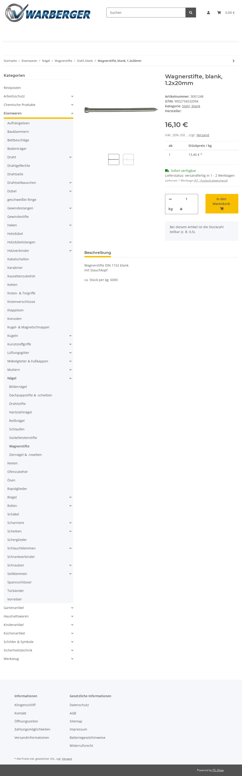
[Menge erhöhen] (181, 209)
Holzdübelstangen (21, 242)
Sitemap (76, 721)
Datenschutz (79, 705)
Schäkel (13, 514)
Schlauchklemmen (21, 548)
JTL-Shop (218, 770)
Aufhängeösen (18, 123)
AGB (73, 713)
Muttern (13, 369)
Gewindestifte (18, 216)
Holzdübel (15, 233)
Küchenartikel (14, 633)
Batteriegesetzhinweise (87, 737)
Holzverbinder (18, 250)
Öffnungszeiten (26, 721)
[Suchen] (146, 12)
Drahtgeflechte (18, 165)
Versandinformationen (31, 737)
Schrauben (15, 565)
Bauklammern (18, 131)
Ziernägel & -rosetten (25, 454)
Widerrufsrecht (81, 745)
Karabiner (15, 267)
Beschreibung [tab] (97, 252)
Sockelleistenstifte (23, 437)
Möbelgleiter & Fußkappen (27, 361)
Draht (11, 157)
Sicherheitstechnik (18, 650)
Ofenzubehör (17, 471)
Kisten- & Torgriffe (21, 293)
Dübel (12, 191)
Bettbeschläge (18, 140)
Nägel (11, 378)
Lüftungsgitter (18, 352)
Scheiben (14, 531)
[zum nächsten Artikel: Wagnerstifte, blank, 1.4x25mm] (233, 61)
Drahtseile (15, 174)
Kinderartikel (14, 625)
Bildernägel (18, 386)
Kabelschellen (18, 259)
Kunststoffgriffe (19, 344)
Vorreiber (14, 599)
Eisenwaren (13, 113)
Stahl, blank (191, 106)
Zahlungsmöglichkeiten (32, 729)
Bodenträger (17, 148)
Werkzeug (11, 659)
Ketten (12, 284)
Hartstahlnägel (20, 412)
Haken (12, 225)
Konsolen (14, 318)
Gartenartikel (14, 607)
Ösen (11, 480)
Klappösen (15, 310)
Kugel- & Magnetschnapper (28, 327)
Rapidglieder (17, 488)
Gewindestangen (20, 208)
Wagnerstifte (19, 446)
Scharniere (15, 522)
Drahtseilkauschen (21, 182)
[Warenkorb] (226, 12)
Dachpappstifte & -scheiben (30, 395)
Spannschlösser (19, 582)
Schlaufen (17, 429)
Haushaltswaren (16, 616)
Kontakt (20, 713)
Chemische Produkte (19, 104)
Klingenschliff (24, 705)
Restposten (12, 87)
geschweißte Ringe (21, 199)
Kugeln (12, 335)
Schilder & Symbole (19, 642)
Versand (202, 135)
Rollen (12, 505)
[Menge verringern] (170, 199)
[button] (208, 12)
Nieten (12, 463)
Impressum (78, 729)
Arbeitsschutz (14, 96)
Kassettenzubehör (21, 276)
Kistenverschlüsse (21, 301)
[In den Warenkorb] (222, 203)
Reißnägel (17, 420)
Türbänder (15, 590)
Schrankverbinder (21, 556)
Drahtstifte (17, 403)
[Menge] (186, 199)
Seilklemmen (17, 573)
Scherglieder (17, 539)
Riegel (12, 497)
